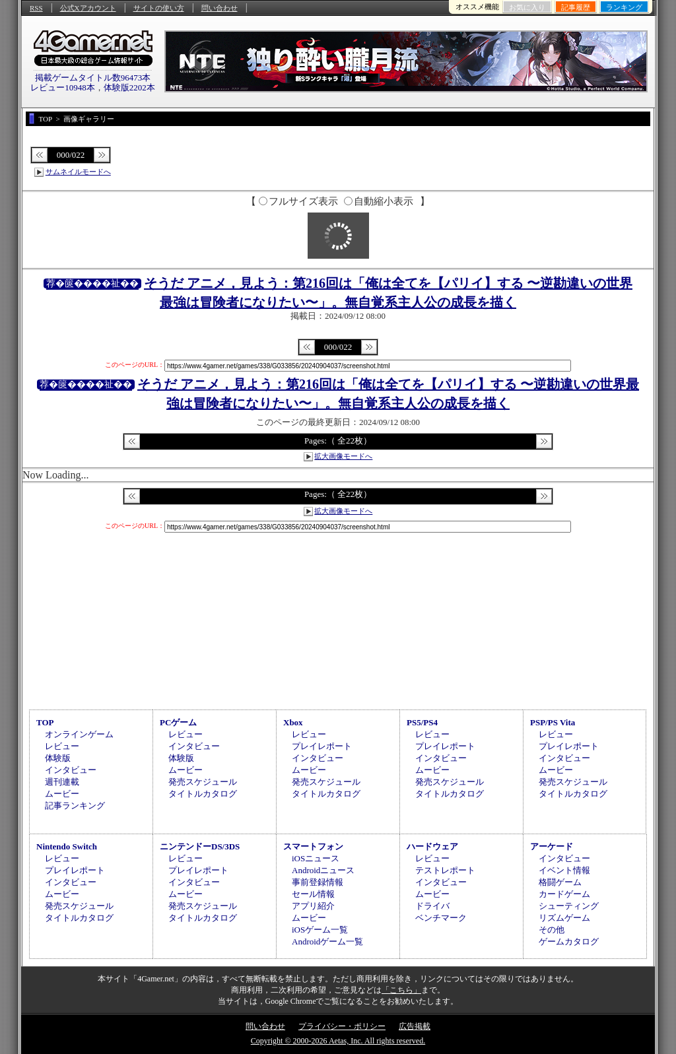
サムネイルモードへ (78, 172)
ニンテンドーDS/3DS (200, 846)
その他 (551, 930)
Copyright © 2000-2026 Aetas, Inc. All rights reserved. (338, 1040)
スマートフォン (313, 846)
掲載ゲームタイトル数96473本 (93, 77)
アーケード (551, 846)
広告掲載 (414, 1026)
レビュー (62, 746)
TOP (45, 722)
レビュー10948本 (62, 87)
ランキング (624, 7)
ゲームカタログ (569, 941)
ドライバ (432, 906)
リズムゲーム (564, 918)
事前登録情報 (317, 882)
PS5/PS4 (422, 722)
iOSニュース (315, 858)
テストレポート (445, 870)
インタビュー (70, 770)
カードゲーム (564, 894)
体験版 (58, 758)
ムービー (62, 794)
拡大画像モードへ (343, 456)
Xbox (293, 722)
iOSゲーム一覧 (320, 930)
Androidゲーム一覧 (327, 941)
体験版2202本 (129, 87)
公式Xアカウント (88, 8)
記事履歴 (575, 7)
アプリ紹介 (313, 906)
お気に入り (527, 7)
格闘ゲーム (560, 882)
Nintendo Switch (66, 846)
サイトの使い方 (158, 8)
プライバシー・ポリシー (342, 1026)
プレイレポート (322, 746)
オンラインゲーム (79, 734)
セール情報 (313, 894)
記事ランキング (75, 805)
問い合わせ (219, 8)
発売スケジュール (202, 782)
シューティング (569, 906)
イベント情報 (564, 870)
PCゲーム (178, 722)
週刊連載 (62, 782)
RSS (36, 8)
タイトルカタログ (202, 794)
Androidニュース (323, 870)
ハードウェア (432, 846)
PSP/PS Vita (552, 722)
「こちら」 (401, 990)
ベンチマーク (441, 918)
